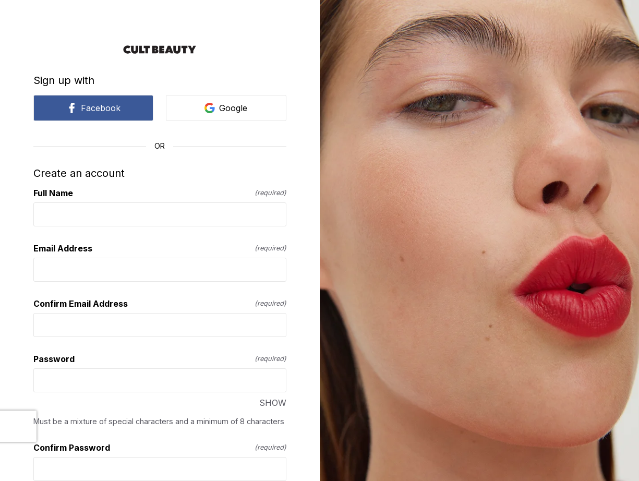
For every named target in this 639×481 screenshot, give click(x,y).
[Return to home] (159, 49)
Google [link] (225, 108)
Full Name (159, 193)
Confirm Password (159, 447)
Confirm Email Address (159, 303)
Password (159, 359)
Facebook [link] (93, 108)
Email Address (159, 248)
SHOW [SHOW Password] (272, 403)
